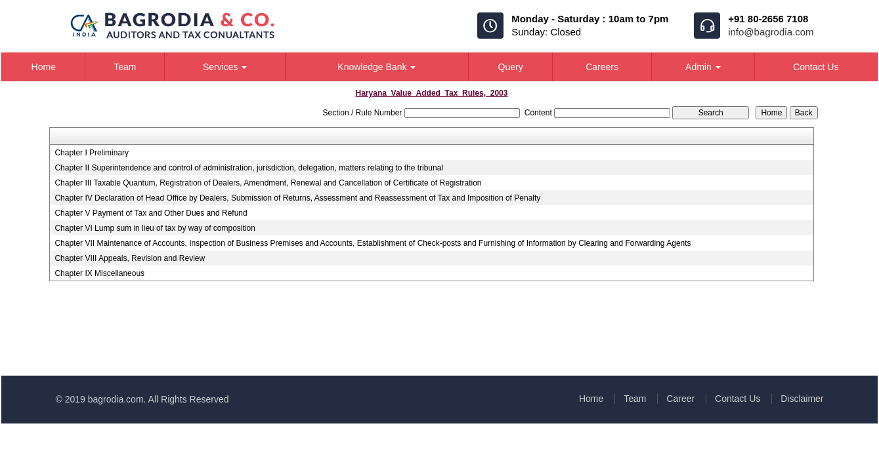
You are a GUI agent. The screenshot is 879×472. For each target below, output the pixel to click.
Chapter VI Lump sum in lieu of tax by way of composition (154, 228)
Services (225, 67)
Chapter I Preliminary (91, 152)
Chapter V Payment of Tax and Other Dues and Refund (150, 213)
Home (44, 67)
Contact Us (815, 67)
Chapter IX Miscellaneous (99, 273)
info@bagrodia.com (770, 31)
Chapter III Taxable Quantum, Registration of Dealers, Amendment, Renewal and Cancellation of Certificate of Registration (267, 182)
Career (680, 398)
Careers (602, 67)
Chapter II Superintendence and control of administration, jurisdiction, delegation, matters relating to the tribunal (248, 167)
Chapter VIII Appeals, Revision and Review (129, 258)
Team (125, 67)
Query (510, 67)
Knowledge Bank (376, 67)
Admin (703, 67)
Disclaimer (802, 398)
